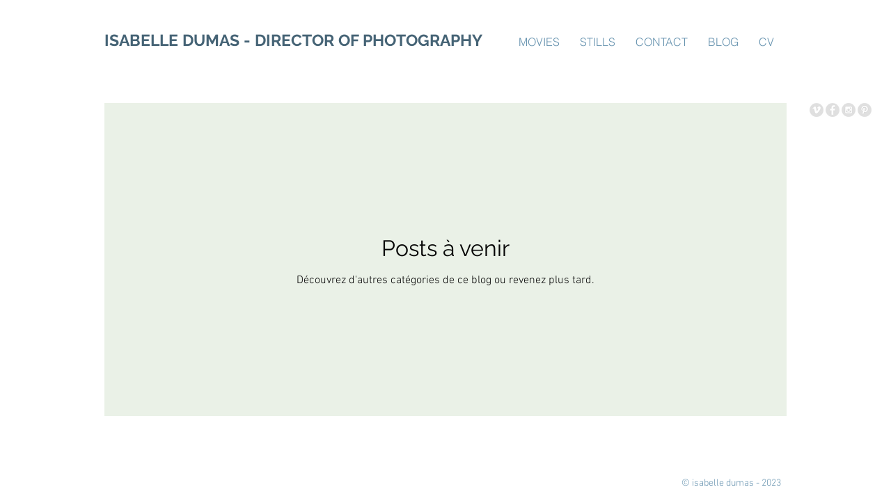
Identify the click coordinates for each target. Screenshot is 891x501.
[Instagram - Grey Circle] (848, 110)
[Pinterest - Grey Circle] (865, 110)
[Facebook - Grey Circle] (832, 110)
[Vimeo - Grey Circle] (816, 110)
